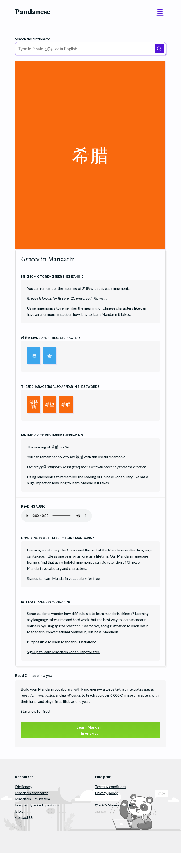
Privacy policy (106, 792)
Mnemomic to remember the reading (52, 435)
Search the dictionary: (32, 39)
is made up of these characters (51, 338)
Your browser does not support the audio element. (56, 515)
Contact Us (24, 817)
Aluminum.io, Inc (120, 805)
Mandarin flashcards (31, 792)
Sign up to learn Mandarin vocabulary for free (63, 578)
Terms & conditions (110, 786)
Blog (19, 811)
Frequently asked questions (37, 805)
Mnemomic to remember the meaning (52, 276)
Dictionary (23, 786)
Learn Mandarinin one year (90, 730)
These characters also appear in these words (60, 386)
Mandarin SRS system (32, 799)
